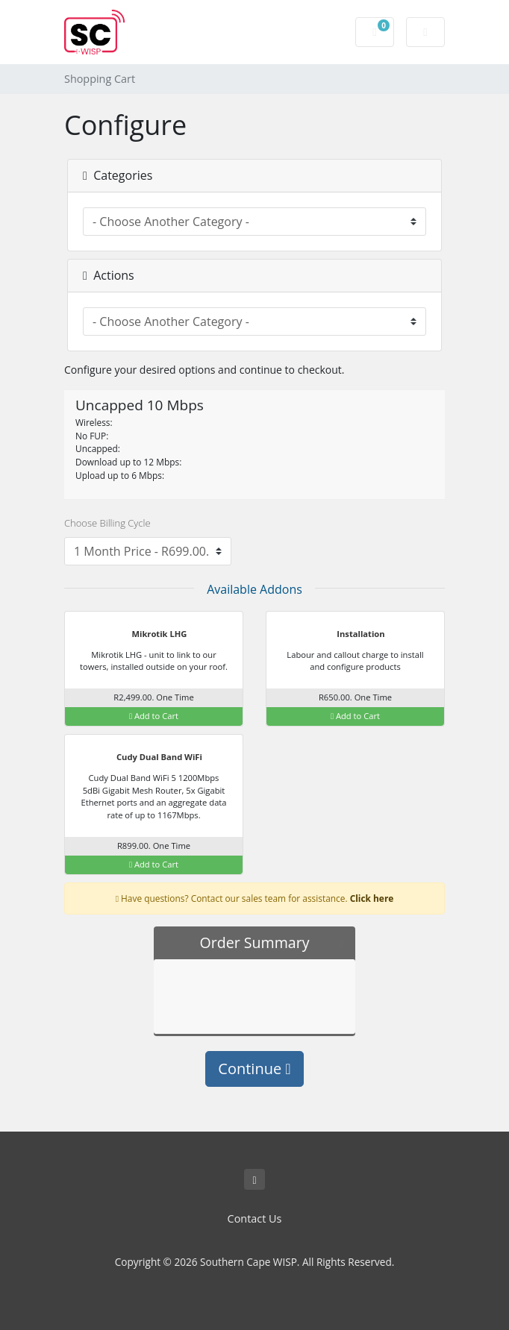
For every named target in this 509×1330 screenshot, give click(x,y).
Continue (254, 1068)
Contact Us (255, 1218)
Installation (351, 635)
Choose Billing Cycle (107, 523)
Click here (372, 898)
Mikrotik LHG (150, 635)
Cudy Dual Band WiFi (150, 758)
